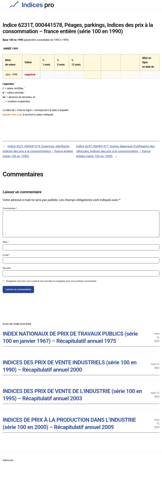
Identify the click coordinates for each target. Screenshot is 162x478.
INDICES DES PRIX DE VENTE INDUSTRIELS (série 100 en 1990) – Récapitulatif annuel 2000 (70, 366)
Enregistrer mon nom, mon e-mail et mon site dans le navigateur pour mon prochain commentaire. (51, 281)
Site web (7, 268)
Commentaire (10, 208)
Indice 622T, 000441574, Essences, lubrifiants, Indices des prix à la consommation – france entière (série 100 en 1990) (38, 151)
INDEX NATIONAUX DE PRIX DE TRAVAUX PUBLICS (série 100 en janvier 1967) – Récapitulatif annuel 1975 (70, 337)
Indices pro (8, 460)
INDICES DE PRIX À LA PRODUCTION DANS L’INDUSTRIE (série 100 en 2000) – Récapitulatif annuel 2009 (69, 423)
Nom (6, 242)
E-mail (6, 255)
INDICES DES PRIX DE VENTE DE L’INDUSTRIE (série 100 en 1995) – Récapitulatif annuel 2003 (72, 394)
